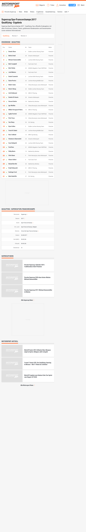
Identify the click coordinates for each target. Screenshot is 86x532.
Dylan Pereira (12, 81)
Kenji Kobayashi (13, 169)
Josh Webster (12, 73)
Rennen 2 (24, 37)
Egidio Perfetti (12, 115)
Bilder (26, 13)
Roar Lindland (12, 135)
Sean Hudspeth (12, 144)
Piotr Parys (11, 119)
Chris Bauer (11, 156)
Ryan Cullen (11, 127)
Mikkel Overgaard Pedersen (16, 111)
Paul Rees (11, 148)
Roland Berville (12, 165)
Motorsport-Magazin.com (12, 5)
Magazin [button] (42, 6)
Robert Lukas (12, 85)
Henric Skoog (12, 90)
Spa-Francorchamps (26, 223)
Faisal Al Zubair (12, 131)
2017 (22, 219)
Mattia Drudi (12, 56)
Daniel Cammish (13, 77)
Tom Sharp (11, 123)
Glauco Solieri (12, 160)
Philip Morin (11, 152)
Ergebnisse (39, 13)
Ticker (52, 6)
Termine (59, 13)
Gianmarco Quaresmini (14, 140)
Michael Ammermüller (14, 61)
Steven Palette (12, 102)
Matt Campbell (12, 65)
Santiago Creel (12, 173)
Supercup (23, 215)
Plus (71, 6)
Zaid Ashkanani (12, 94)
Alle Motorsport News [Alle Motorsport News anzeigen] (27, 386)
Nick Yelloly (11, 69)
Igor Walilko (11, 106)
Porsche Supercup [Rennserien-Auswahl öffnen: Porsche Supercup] (10, 13)
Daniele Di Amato (13, 98)
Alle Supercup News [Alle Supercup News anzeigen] (27, 301)
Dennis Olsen (12, 52)
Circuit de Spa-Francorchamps (29, 232)
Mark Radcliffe (12, 177)
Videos (32, 13)
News (20, 13)
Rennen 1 (15, 37)
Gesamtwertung (50, 13)
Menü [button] (82, 6)
